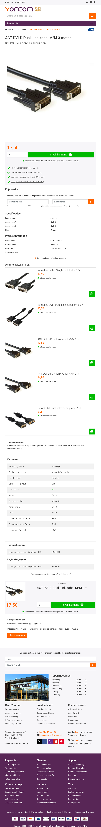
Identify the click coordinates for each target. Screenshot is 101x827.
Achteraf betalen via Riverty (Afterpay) (28, 177)
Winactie (72, 788)
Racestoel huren (44, 799)
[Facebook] (44, 741)
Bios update (42, 779)
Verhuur (41, 784)
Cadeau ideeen (74, 796)
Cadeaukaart (42, 720)
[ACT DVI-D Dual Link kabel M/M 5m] (92, 363)
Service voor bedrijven (14, 792)
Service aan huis (12, 788)
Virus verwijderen (12, 775)
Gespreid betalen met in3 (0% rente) (27, 181)
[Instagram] (50, 741)
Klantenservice (77, 705)
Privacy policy (37, 812)
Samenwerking (11, 716)
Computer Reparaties (46, 724)
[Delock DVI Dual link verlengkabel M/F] (92, 431)
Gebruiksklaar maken (45, 772)
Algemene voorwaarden (17, 812)
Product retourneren (77, 724)
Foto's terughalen (12, 779)
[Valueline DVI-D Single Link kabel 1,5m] (92, 294)
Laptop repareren (12, 765)
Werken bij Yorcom (13, 724)
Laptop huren (42, 792)
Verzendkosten (43, 716)
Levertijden (72, 716)
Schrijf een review (38, 43)
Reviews (67, 812)
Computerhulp (13, 784)
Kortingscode (74, 803)
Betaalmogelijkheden (45, 713)
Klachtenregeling (54, 812)
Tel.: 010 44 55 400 (47, 732)
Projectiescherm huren (46, 803)
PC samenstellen (44, 765)
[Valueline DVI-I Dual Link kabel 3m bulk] (92, 328)
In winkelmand (61, 154)
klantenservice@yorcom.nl (50, 735)
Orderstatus (73, 720)
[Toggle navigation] (92, 23)
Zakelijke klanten (44, 709)
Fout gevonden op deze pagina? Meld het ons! (51, 574)
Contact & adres (12, 709)
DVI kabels (21, 29)
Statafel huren (43, 788)
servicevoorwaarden (56, 206)
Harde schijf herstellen (14, 772)
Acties (91, 812)
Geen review (16, 43)
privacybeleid (45, 206)
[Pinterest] (61, 741)
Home (10, 29)
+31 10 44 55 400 (15, 2)
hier (77, 732)
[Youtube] (55, 741)
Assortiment (73, 713)
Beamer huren (43, 796)
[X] (39, 741)
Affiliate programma (13, 720)
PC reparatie (10, 768)
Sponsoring (80, 812)
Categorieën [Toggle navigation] (12, 23)
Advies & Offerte (75, 709)
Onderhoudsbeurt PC (45, 775)
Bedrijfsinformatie (13, 713)
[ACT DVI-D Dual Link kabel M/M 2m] (92, 397)
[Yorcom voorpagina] (23, 9)
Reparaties (11, 760)
